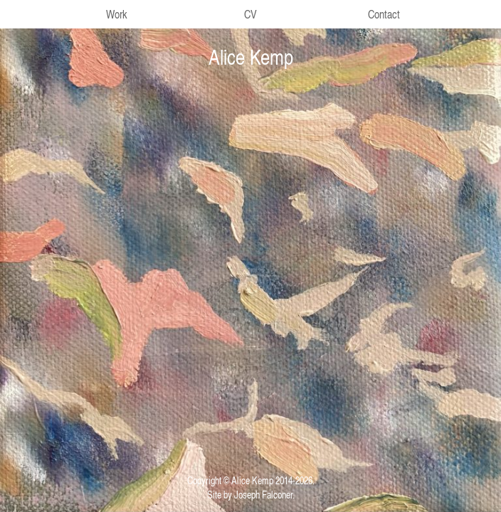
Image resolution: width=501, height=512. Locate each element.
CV (250, 14)
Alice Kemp (251, 57)
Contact (384, 14)
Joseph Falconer (263, 494)
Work (116, 14)
